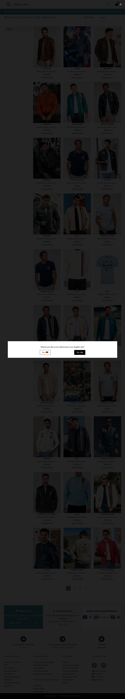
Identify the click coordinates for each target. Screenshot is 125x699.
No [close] (45, 352)
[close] (121, 4)
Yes (80, 352)
